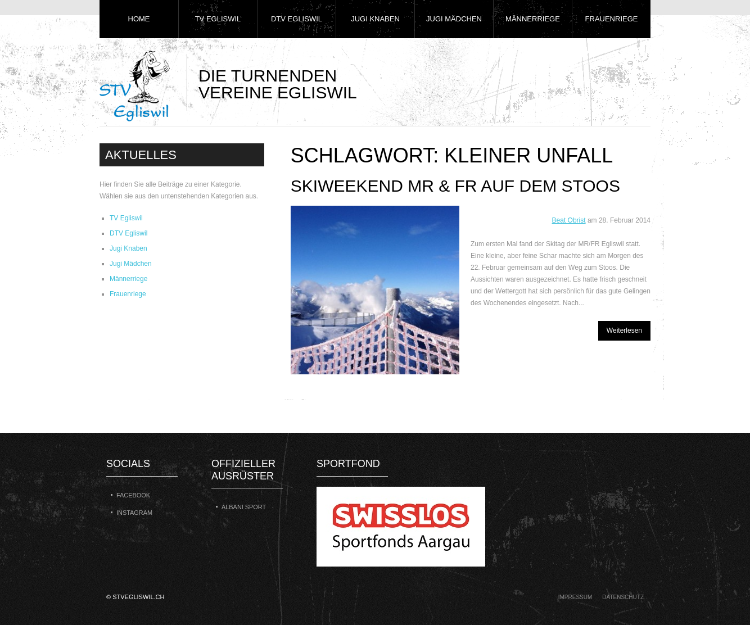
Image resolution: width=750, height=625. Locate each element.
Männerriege (532, 19)
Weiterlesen (624, 330)
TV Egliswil (218, 19)
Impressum (575, 597)
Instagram (134, 512)
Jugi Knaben (375, 19)
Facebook (133, 495)
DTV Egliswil (296, 19)
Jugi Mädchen (454, 19)
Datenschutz (623, 597)
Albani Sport (244, 507)
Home (139, 19)
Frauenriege (611, 19)
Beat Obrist (569, 220)
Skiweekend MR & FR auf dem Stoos (455, 185)
